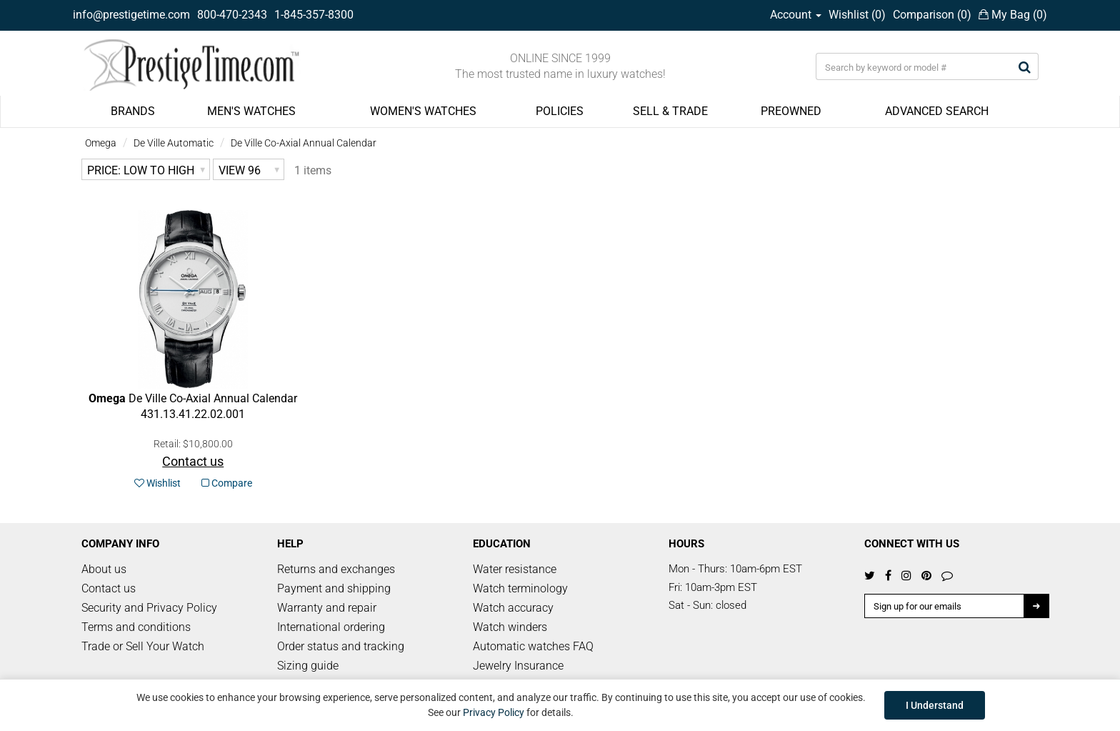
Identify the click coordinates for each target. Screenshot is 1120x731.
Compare (226, 483)
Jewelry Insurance (518, 665)
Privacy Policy (493, 712)
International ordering (331, 627)
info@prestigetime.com (131, 14)
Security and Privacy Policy (149, 608)
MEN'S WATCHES (251, 111)
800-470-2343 (232, 14)
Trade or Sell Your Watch (142, 646)
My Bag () (1013, 14)
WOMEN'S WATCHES (423, 111)
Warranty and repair (326, 608)
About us (103, 569)
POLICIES (560, 111)
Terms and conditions (136, 627)
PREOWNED (791, 111)
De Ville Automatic (174, 143)
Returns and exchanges (336, 569)
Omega (100, 143)
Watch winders (510, 627)
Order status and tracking (340, 646)
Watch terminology (520, 588)
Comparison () (932, 14)
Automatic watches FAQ (533, 646)
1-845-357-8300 (314, 14)
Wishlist (157, 483)
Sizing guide (308, 665)
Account (795, 14)
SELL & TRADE (670, 111)
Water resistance (514, 569)
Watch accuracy (513, 608)
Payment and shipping (334, 588)
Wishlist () (857, 14)
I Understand (935, 705)
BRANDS (133, 111)
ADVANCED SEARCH (937, 111)
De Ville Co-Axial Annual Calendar (303, 143)
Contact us (108, 588)
